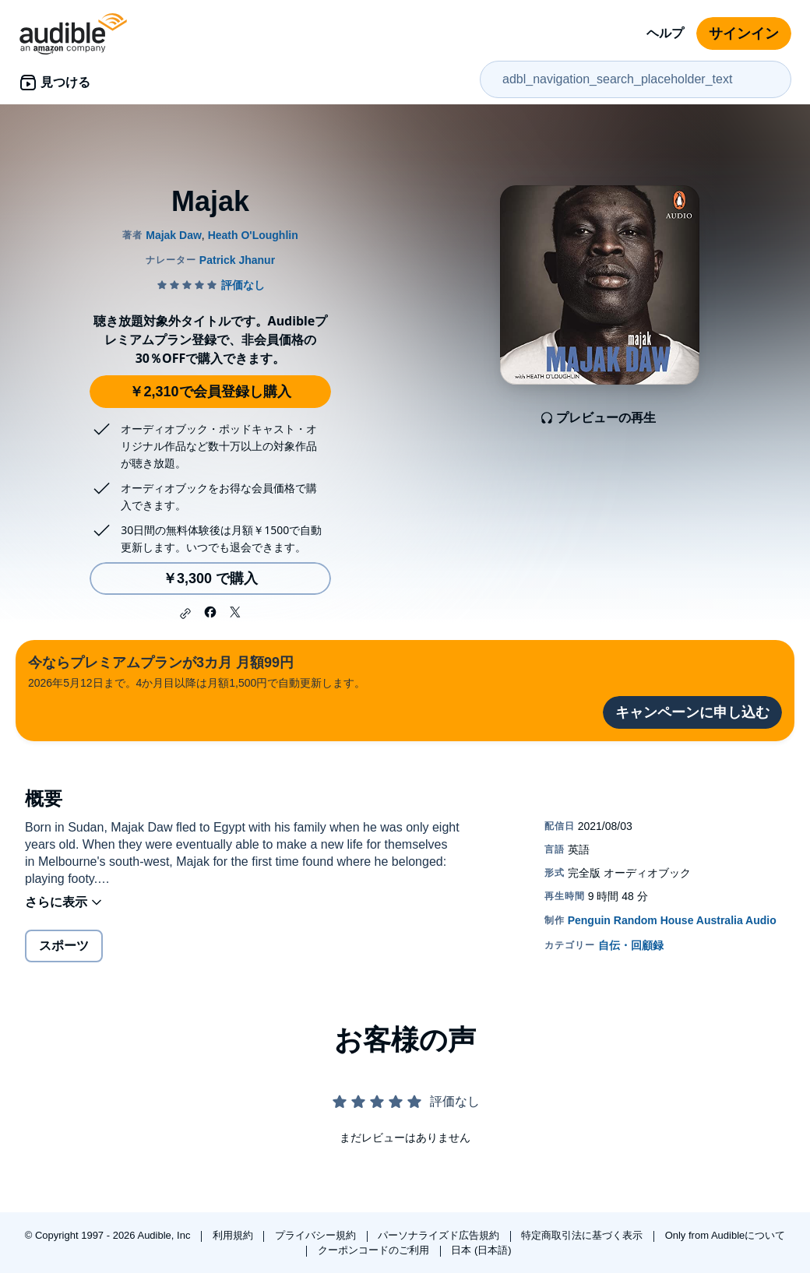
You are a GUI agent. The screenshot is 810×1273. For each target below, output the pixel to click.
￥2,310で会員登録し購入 (210, 391)
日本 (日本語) (481, 1250)
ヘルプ (665, 33)
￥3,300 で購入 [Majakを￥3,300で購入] (210, 578)
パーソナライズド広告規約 (440, 1235)
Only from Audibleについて (725, 1235)
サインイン (744, 33)
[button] (185, 613)
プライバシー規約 (317, 1235)
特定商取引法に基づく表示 (583, 1235)
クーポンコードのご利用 (375, 1250)
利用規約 (234, 1235)
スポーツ (64, 945)
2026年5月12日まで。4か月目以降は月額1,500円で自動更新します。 (196, 670)
